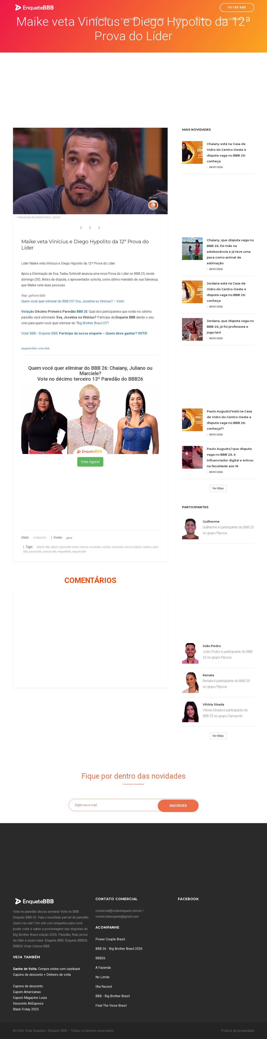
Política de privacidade (237, 1031)
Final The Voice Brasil (111, 1005)
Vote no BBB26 (101, 19)
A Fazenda (103, 968)
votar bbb (44, 348)
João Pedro (212, 646)
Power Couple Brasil (110, 939)
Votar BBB (237, 7)
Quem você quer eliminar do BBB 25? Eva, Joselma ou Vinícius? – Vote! (72, 301)
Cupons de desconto (28, 986)
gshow (69, 537)
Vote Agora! (90, 462)
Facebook (188, 899)
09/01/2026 (215, 167)
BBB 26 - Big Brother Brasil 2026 (118, 949)
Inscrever (178, 805)
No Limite (102, 977)
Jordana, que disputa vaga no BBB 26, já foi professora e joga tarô (230, 326)
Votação (27, 312)
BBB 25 (82, 312)
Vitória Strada (213, 704)
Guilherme (211, 521)
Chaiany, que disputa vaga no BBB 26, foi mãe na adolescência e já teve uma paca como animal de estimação (230, 251)
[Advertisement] (133, 83)
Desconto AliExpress (28, 1003)
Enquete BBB (129, 19)
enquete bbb (29, 348)
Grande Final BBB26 (231, 19)
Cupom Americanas (27, 992)
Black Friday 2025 (26, 1009)
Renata (208, 675)
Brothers (179, 19)
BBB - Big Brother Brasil (112, 996)
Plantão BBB (156, 19)
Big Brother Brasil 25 (92, 323)
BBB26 (100, 958)
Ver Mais (218, 488)
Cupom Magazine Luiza (30, 998)
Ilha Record (103, 987)
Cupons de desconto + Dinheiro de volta (42, 975)
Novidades (202, 19)
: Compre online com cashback (46, 969)
